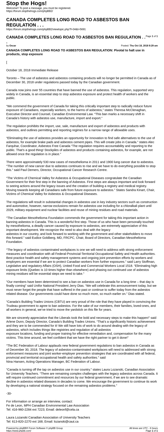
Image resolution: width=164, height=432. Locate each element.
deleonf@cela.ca (67, 409)
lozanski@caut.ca (66, 421)
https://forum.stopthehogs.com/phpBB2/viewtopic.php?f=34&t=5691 (46, 29)
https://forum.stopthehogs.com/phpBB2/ (29, 11)
